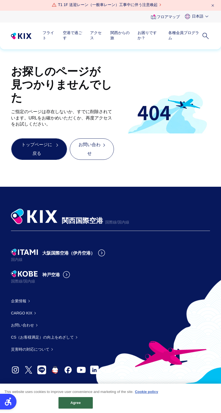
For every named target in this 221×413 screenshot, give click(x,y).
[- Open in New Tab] (15, 369)
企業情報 (18, 301)
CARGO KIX (21, 313)
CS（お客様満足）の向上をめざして (42, 337)
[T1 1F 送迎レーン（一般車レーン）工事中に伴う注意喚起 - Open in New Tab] (107, 5)
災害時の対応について (30, 349)
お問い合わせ (22, 325)
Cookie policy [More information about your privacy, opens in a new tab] (146, 395)
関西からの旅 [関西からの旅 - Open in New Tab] (120, 35)
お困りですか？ (147, 35)
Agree (76, 406)
